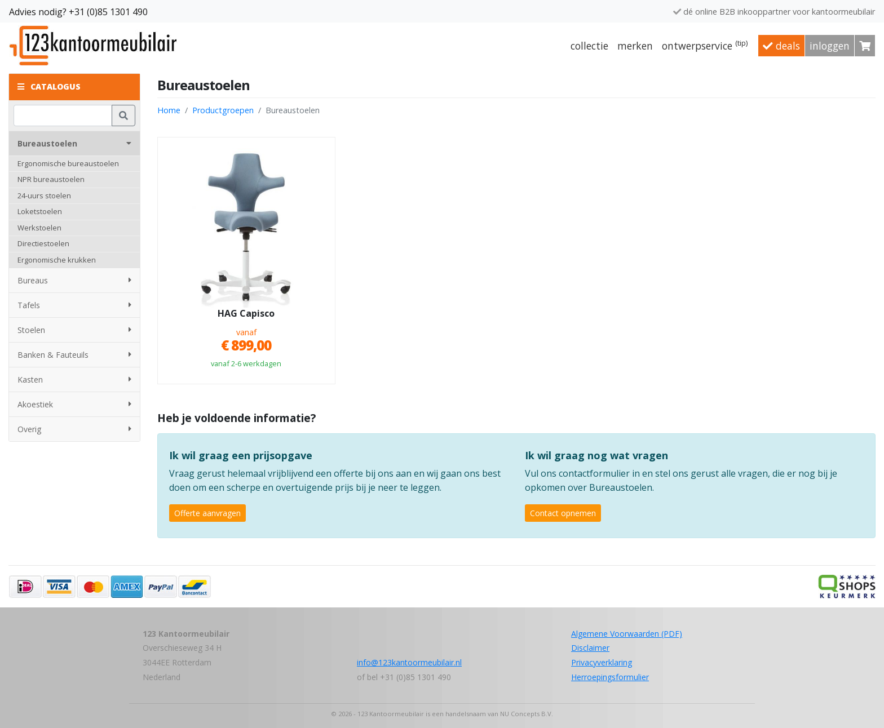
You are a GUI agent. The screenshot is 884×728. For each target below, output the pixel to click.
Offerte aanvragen (207, 513)
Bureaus (74, 280)
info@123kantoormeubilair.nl (409, 662)
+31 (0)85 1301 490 (108, 12)
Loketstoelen (39, 211)
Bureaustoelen (74, 143)
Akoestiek (74, 404)
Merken (635, 45)
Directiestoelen (43, 243)
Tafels (74, 305)
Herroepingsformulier (610, 677)
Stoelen (74, 330)
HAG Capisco (246, 313)
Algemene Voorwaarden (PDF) (626, 633)
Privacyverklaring (601, 662)
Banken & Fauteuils (74, 354)
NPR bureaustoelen (51, 179)
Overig (74, 429)
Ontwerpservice (705, 45)
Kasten (74, 379)
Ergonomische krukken (56, 260)
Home (168, 110)
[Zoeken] (63, 115)
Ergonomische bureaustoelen (68, 163)
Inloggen (830, 45)
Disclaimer (590, 647)
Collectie (589, 45)
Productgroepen (223, 110)
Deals (781, 45)
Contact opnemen (563, 513)
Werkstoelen (39, 228)
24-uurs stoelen (44, 195)
